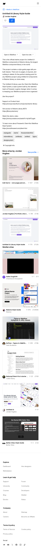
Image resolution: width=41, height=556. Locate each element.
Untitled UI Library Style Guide (13, 244)
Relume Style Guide (13, 310)
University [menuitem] (6, 486)
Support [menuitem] (6, 481)
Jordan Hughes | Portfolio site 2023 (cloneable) (15, 214)
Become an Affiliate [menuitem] (28, 517)
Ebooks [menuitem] (5, 499)
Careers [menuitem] (6, 517)
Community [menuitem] (25, 486)
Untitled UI (10, 409)
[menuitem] (4, 545)
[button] (5, 21)
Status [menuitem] (23, 499)
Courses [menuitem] (6, 490)
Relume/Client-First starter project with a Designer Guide (17, 376)
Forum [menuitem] (23, 481)
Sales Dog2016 (11, 276)
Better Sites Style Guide (15, 443)
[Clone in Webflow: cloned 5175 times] (12, 21)
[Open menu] (38, 3)
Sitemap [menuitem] (24, 512)
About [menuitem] (5, 512)
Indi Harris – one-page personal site (14, 183)
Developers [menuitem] (25, 490)
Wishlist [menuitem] (23, 495)
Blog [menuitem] (4, 495)
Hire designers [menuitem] (26, 466)
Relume (8, 312)
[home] (4, 4)
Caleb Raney (10, 378)
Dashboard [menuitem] (7, 466)
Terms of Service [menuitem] (9, 529)
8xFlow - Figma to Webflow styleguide (16, 343)
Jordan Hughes (11, 412)
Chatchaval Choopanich (14, 279)
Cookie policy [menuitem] (26, 529)
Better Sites (10, 445)
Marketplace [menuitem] (7, 471)
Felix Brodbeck (11, 345)
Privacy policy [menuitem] (8, 534)
